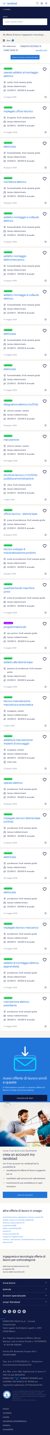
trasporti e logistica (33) (13, 1237)
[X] (9, 1311)
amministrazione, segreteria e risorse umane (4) (23, 1217)
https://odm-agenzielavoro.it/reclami (24, 1400)
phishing (6, 1425)
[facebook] (14, 1311)
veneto (7, 9)
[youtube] (19, 1311)
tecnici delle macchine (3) (13, 1272)
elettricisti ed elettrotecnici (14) (16, 1266)
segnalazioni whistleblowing (15, 1421)
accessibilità (8, 1429)
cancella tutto (41, 50)
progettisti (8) (8, 1269)
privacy (6, 1408)
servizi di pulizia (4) (11, 1234)
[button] (40, 46)
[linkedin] (4, 1311)
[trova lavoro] (25, 1283)
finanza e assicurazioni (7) (13, 1223)
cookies (6, 1417)
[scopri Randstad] (25, 1302)
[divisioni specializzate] (25, 1295)
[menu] (46, 3)
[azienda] (25, 1289)
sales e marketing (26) (12, 1228)
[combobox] (25, 21)
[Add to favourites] (44, 69)
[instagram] (24, 1311)
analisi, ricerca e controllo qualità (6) (18, 1220)
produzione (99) (9, 1225)
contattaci (7, 1413)
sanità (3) (7, 1231)
